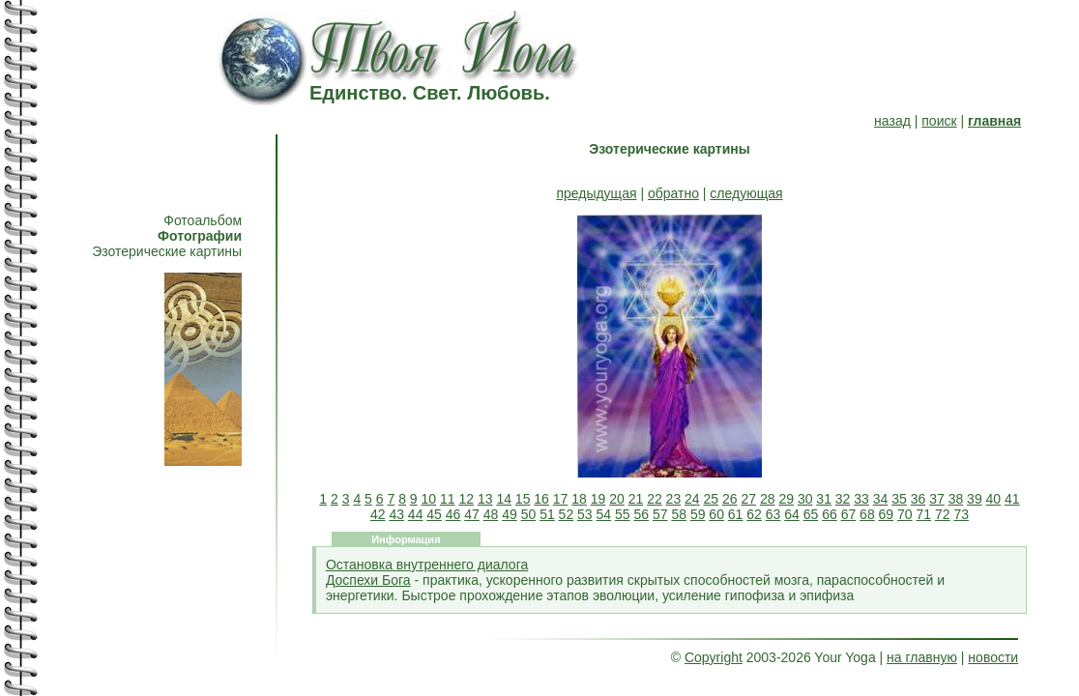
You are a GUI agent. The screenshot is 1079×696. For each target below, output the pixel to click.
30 (805, 499)
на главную (922, 657)
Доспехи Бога (368, 580)
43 (396, 514)
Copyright (714, 657)
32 (843, 499)
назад (892, 121)
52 (566, 514)
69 (886, 514)
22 (654, 499)
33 (861, 499)
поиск (938, 121)
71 (924, 514)
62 (754, 514)
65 (811, 514)
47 (472, 514)
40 (994, 499)
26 (730, 499)
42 (378, 514)
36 (918, 499)
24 (692, 499)
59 (698, 514)
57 (660, 514)
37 (937, 499)
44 (415, 514)
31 (823, 499)
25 (711, 499)
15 (523, 499)
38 (956, 499)
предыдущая (596, 193)
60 (716, 514)
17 (561, 499)
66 (829, 514)
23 (674, 499)
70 (905, 514)
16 (541, 499)
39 (974, 499)
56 (641, 514)
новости (993, 657)
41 (1012, 499)
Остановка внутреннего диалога (427, 564)
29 (786, 499)
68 (867, 514)
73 (961, 514)
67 (849, 514)
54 (604, 514)
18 (579, 499)
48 (491, 514)
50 (529, 514)
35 (899, 499)
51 (547, 514)
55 (622, 514)
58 (678, 514)
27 (748, 499)
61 (736, 514)
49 (509, 514)
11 (447, 499)
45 (434, 514)
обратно (673, 193)
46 (453, 514)
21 (636, 499)
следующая (746, 193)
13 (485, 499)
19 (598, 499)
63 (773, 514)
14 (503, 499)
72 (942, 514)
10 (429, 499)
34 (881, 499)
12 (466, 499)
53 (585, 514)
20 (617, 499)
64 (792, 514)
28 (767, 499)
